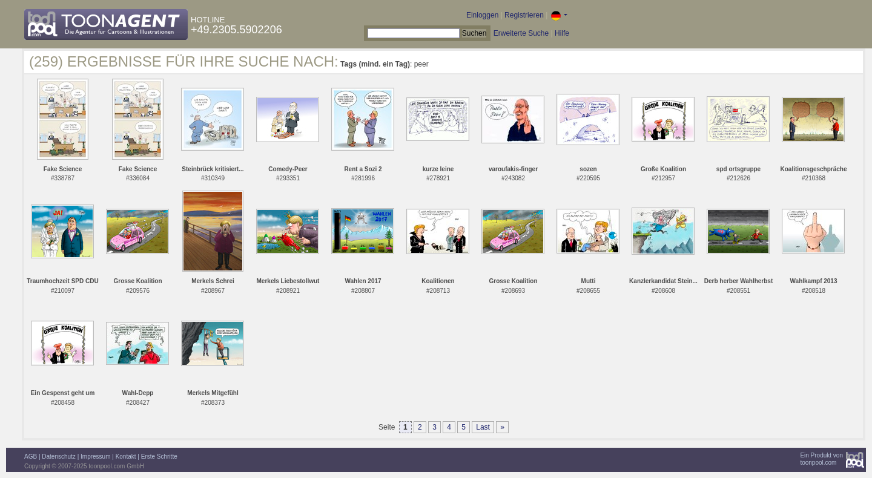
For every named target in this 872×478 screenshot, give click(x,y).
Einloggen (482, 15)
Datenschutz (59, 456)
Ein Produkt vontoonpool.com (821, 459)
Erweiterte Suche (521, 33)
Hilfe (562, 33)
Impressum (95, 456)
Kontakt (126, 456)
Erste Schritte (159, 456)
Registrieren (524, 15)
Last (483, 427)
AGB (30, 456)
